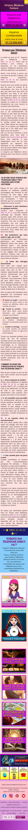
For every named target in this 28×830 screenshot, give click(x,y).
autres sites (22, 813)
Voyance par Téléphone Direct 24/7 (14, 541)
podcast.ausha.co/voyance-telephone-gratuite (14, 807)
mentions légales (11, 813)
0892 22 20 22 (7, 62)
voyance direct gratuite (18, 137)
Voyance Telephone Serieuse (14, 6)
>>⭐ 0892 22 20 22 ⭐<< (14, 531)
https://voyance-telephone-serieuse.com (14, 784)
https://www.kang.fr (14, 802)
